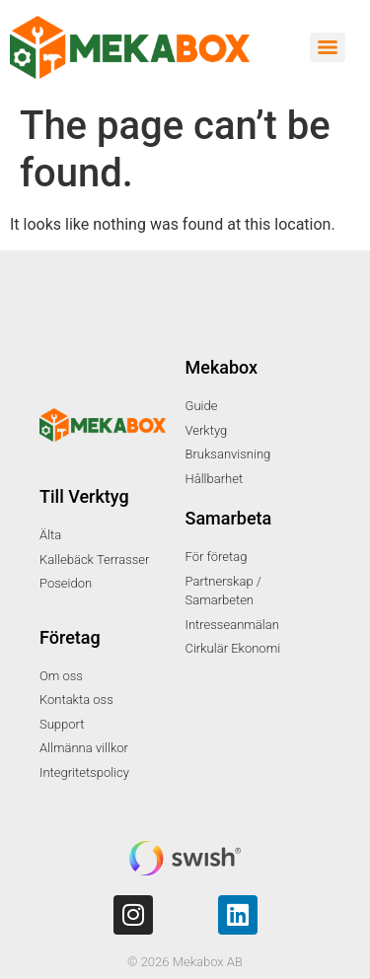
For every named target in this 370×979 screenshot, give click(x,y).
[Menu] (327, 47)
